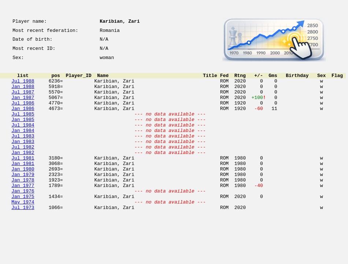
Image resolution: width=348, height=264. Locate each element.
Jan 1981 (22, 186)
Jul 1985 (22, 127)
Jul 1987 (22, 100)
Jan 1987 (22, 107)
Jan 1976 (22, 219)
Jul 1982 (22, 166)
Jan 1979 (22, 199)
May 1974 (22, 232)
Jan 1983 (22, 160)
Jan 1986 (22, 120)
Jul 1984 (22, 140)
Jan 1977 (22, 212)
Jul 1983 (22, 153)
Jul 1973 (22, 239)
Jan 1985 (22, 133)
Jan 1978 (22, 206)
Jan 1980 (22, 193)
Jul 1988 (22, 87)
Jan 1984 (22, 146)
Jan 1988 (22, 94)
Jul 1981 (22, 179)
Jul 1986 (22, 113)
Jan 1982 (22, 173)
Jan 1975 (22, 226)
